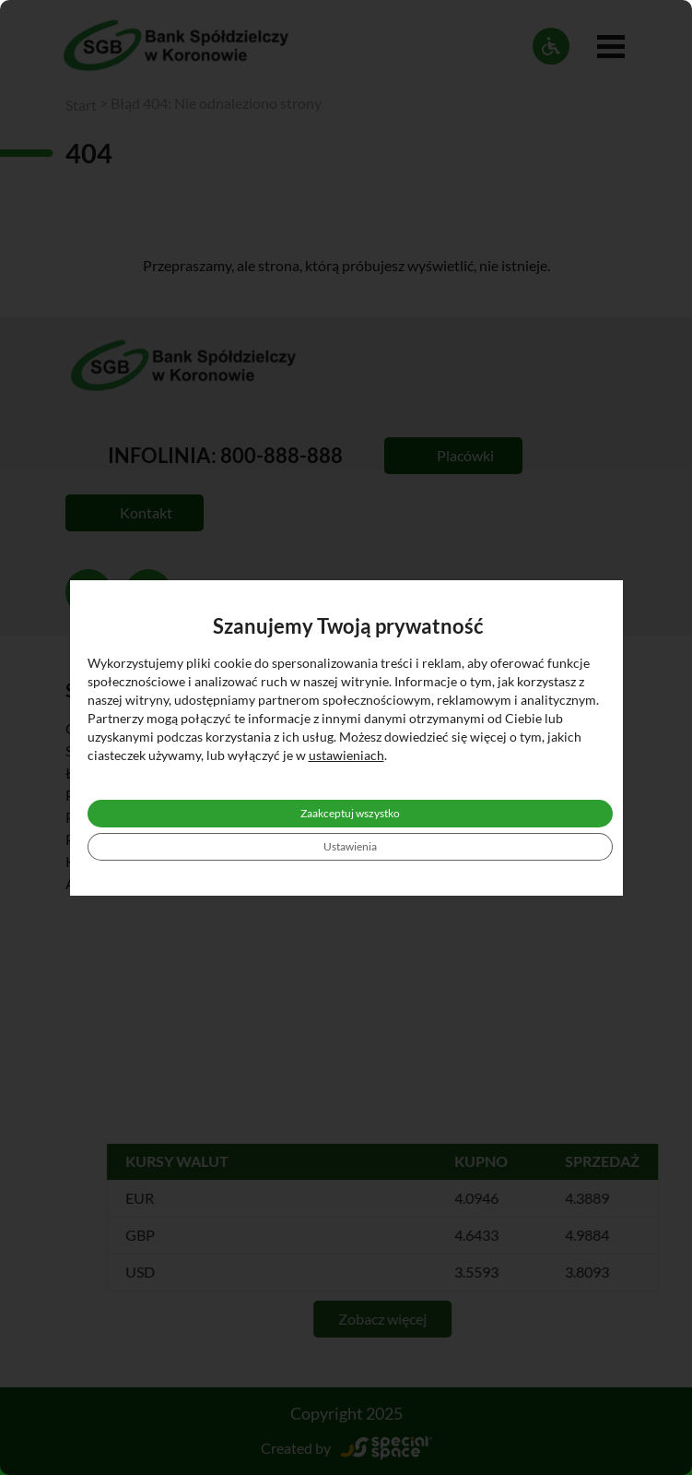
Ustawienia (350, 846)
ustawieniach (346, 755)
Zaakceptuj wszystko (350, 813)
